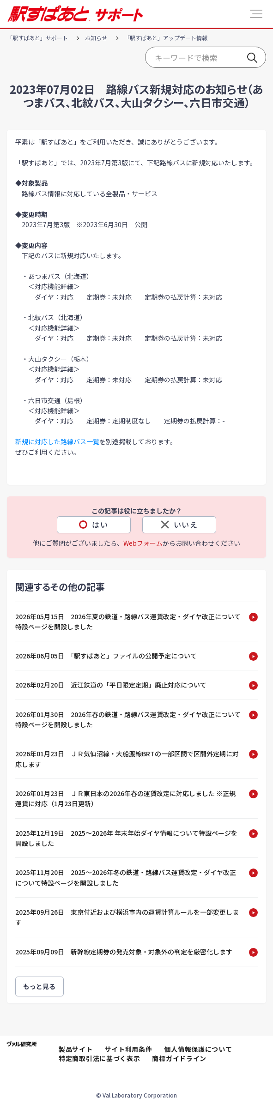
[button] (256, 14)
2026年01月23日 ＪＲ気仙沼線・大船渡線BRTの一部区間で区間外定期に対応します (127, 758)
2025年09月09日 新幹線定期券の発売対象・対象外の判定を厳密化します (123, 951)
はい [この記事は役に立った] (100, 524)
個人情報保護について (198, 1049)
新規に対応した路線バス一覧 (57, 441)
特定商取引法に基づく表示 (99, 1058)
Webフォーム (143, 543)
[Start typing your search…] (205, 57)
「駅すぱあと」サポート (37, 38)
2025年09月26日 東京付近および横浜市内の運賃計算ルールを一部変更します (127, 917)
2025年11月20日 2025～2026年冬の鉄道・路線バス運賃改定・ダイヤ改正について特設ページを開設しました (125, 877)
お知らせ (96, 38)
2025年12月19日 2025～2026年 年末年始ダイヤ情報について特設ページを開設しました (126, 838)
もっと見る (39, 986)
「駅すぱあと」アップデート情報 (165, 38)
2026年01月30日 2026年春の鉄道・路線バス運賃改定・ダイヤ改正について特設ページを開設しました (128, 719)
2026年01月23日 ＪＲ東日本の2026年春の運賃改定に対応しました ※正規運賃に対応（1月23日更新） (125, 798)
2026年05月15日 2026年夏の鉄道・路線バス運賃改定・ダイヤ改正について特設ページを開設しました (128, 621)
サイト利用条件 (128, 1049)
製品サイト (76, 1049)
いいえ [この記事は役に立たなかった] (186, 524)
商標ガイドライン (179, 1058)
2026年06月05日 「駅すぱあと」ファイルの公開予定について (106, 655)
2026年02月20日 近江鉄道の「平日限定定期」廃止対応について (110, 684)
